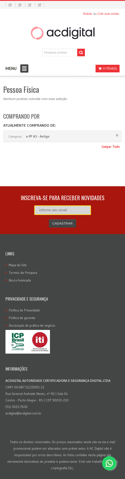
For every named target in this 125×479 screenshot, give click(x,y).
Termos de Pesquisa (23, 273)
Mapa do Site (18, 265)
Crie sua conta (108, 13)
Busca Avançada (20, 280)
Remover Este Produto (117, 135)
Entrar (87, 13)
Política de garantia (22, 318)
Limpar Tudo (111, 147)
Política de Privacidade (24, 310)
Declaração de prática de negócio (32, 325)
